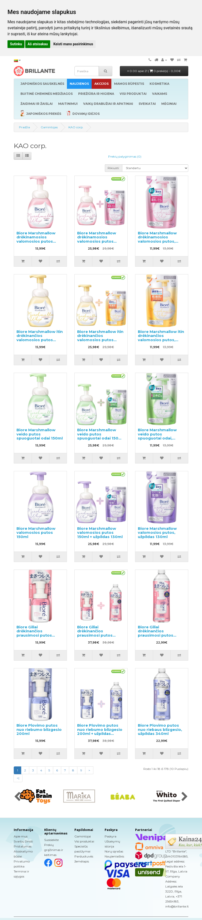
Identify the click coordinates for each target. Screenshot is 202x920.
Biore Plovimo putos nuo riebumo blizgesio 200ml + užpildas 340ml (99, 731)
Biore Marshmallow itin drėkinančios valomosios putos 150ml (39, 337)
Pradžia (24, 127)
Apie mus (20, 836)
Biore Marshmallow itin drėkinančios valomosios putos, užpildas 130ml (161, 337)
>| (18, 778)
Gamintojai (82, 836)
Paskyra (110, 836)
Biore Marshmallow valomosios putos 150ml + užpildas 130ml (100, 532)
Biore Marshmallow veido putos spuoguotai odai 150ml (39, 433)
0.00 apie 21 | (154, 71)
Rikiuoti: (114, 168)
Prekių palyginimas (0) (124, 156)
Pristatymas (22, 846)
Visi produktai (84, 841)
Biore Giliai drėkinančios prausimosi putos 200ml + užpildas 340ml (95, 635)
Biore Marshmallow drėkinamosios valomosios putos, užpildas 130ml (157, 239)
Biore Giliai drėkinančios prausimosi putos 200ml (34, 633)
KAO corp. (75, 127)
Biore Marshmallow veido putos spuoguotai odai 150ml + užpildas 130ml (100, 436)
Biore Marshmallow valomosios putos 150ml (35, 532)
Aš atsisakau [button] (38, 44)
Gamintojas (49, 127)
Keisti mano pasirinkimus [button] (73, 44)
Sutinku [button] (16, 44)
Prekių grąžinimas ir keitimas (53, 850)
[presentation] (17, 797)
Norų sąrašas (114, 851)
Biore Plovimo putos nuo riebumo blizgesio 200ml (39, 729)
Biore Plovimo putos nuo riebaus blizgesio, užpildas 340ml (160, 729)
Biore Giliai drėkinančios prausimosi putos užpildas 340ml (155, 633)
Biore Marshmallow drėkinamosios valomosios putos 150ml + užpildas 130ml (100, 239)
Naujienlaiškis (114, 856)
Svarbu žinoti (23, 841)
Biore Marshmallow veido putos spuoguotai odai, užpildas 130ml (157, 436)
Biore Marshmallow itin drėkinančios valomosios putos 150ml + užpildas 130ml (100, 337)
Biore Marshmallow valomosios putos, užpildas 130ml (157, 532)
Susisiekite (51, 840)
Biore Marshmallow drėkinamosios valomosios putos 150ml (35, 239)
